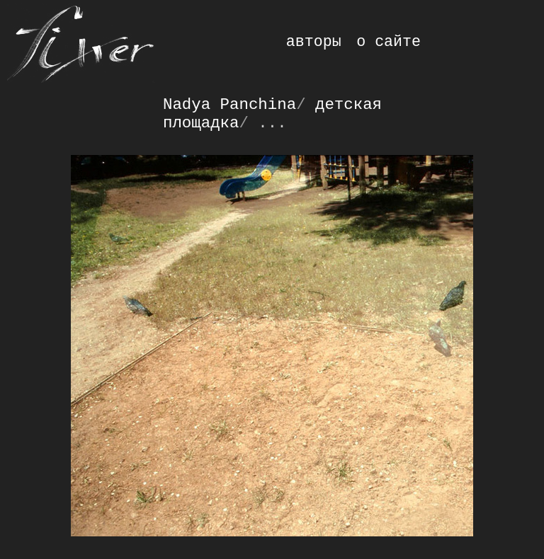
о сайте (388, 41)
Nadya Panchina (229, 105)
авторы (313, 41)
